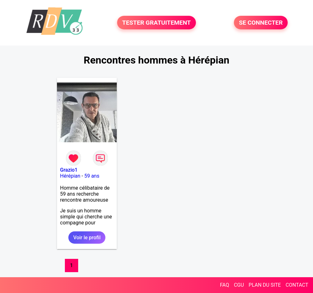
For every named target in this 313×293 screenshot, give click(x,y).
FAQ (224, 285)
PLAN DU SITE (265, 285)
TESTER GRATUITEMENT (156, 22)
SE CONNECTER (261, 22)
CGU (239, 285)
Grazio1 (69, 170)
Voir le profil (86, 238)
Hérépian (70, 176)
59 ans (91, 176)
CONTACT (296, 285)
